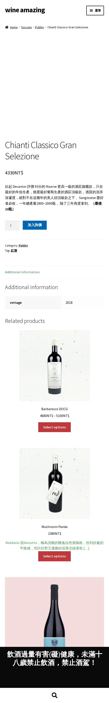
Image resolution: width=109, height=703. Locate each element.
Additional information (22, 232)
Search (54, 695)
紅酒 (14, 211)
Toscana (26, 27)
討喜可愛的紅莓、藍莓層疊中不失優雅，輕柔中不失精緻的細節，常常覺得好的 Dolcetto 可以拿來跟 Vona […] (54, 602)
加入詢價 (35, 185)
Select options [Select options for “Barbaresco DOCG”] (54, 387)
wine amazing (25, 9)
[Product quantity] (12, 186)
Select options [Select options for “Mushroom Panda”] (54, 516)
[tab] (54, 232)
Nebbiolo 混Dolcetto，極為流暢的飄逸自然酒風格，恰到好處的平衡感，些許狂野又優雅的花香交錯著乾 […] (54, 459)
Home (14, 27)
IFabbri (39, 27)
